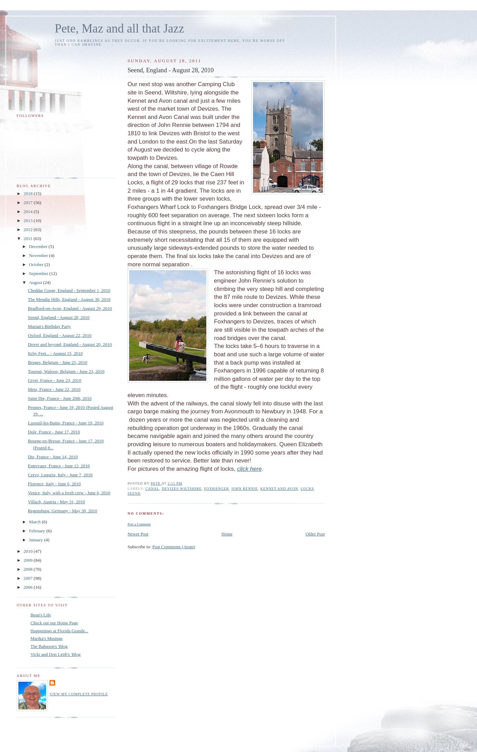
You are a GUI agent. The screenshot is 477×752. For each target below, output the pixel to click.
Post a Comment (139, 524)
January (36, 539)
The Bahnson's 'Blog (49, 646)
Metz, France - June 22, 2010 (54, 389)
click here (249, 469)
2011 (29, 238)
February (37, 530)
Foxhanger (216, 488)
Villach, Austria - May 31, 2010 (56, 501)
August (36, 282)
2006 (29, 587)
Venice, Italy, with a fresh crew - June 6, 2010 (69, 492)
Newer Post (137, 534)
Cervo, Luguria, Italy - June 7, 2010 (60, 474)
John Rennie (244, 488)
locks (307, 488)
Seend (134, 493)
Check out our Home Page (54, 622)
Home (227, 534)
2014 (29, 211)
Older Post (315, 534)
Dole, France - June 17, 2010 (54, 431)
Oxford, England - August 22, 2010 (59, 335)
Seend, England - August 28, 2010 (58, 317)
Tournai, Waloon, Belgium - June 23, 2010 (66, 371)
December (39, 246)
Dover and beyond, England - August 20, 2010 (69, 344)
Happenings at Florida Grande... (59, 630)
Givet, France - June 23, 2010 (54, 380)
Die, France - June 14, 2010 (53, 456)
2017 (29, 202)
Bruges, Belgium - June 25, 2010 (57, 362)
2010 (29, 551)
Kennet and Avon (279, 488)
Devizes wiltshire (181, 488)
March (35, 521)
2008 (29, 569)
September (39, 273)
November (39, 255)
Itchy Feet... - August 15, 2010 (55, 353)
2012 (29, 229)
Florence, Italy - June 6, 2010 (54, 483)
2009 (29, 560)
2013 (29, 220)
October (37, 264)
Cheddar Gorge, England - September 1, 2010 (69, 290)
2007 (29, 578)
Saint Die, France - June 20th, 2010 (59, 398)
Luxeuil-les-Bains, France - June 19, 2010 (65, 422)
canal (152, 488)
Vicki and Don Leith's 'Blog (55, 654)
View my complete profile (79, 694)
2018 (29, 193)
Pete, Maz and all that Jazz (119, 28)
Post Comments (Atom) (173, 546)
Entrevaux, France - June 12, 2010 (59, 465)
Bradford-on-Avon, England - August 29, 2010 (70, 308)
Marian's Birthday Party (49, 326)
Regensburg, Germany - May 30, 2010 (62, 510)
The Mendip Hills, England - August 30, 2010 (69, 299)
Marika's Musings (46, 638)
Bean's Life (40, 614)
